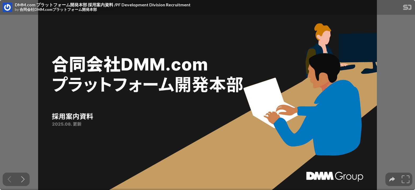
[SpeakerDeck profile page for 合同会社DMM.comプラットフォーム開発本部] (7, 8)
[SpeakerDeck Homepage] (407, 8)
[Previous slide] (9, 179)
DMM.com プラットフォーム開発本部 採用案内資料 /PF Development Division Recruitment (103, 5)
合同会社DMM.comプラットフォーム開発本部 (58, 9)
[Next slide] (23, 179)
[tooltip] (392, 179)
